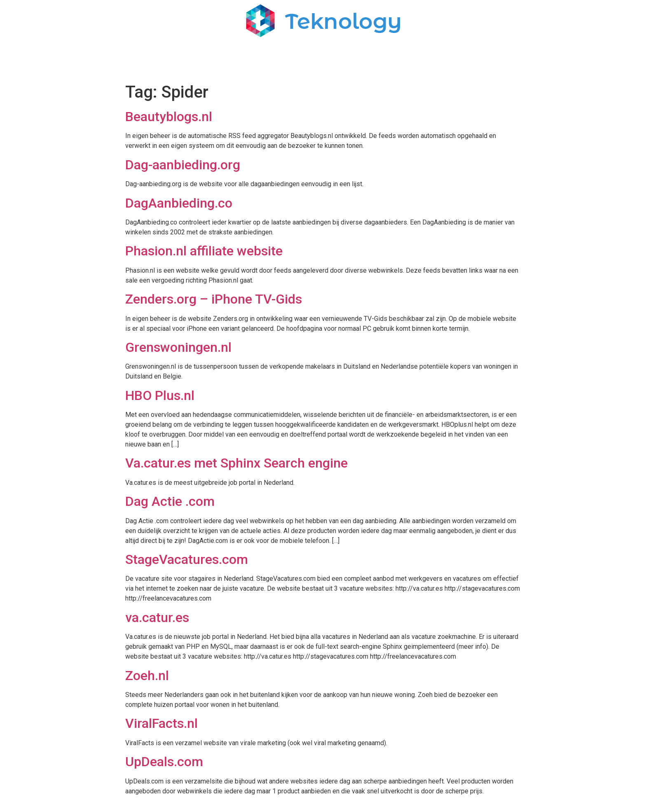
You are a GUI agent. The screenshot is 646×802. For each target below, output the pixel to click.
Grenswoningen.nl (178, 347)
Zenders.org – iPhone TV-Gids (213, 299)
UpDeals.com (164, 761)
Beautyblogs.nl (168, 116)
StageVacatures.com (186, 559)
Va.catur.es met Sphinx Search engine (236, 463)
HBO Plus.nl (159, 395)
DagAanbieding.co (178, 203)
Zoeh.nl (147, 675)
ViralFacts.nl (161, 723)
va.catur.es (157, 617)
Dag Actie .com (170, 501)
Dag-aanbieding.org (182, 165)
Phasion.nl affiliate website (204, 251)
